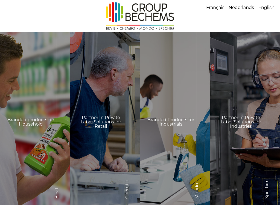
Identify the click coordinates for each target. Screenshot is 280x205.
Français (215, 7)
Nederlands (241, 7)
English (266, 7)
